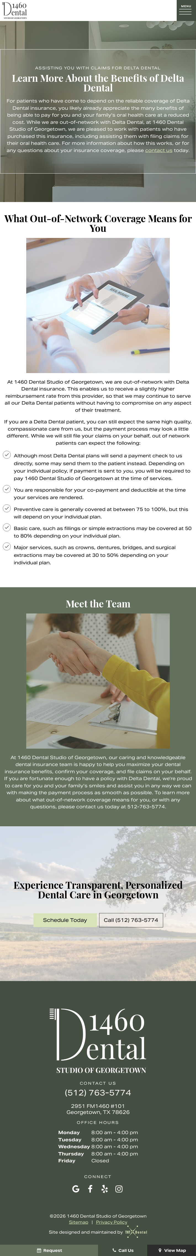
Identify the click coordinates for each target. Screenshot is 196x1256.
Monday (69, 1132)
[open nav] (186, 10)
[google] (76, 1189)
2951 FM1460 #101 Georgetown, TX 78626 (98, 1109)
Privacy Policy (111, 1222)
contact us (159, 150)
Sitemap (78, 1222)
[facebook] (90, 1189)
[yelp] (104, 1189)
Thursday (71, 1154)
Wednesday (74, 1147)
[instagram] (119, 1189)
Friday (66, 1161)
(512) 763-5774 (98, 1093)
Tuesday (69, 1140)
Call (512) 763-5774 (131, 920)
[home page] (14, 10)
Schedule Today (65, 920)
